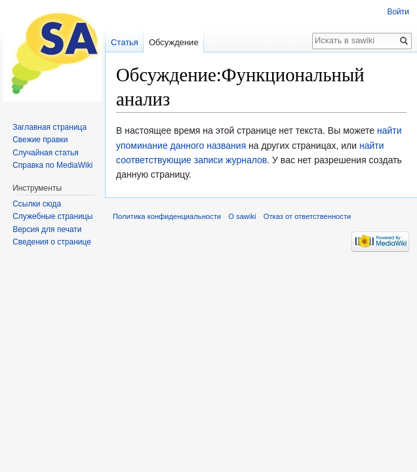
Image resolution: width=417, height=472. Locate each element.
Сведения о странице (51, 241)
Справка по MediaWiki (52, 165)
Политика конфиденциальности (167, 216)
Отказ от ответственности (307, 216)
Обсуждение (174, 42)
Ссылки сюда (36, 203)
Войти (398, 11)
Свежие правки (40, 139)
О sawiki (242, 216)
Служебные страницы (52, 216)
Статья (124, 42)
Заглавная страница (49, 127)
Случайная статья (45, 152)
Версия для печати (46, 229)
